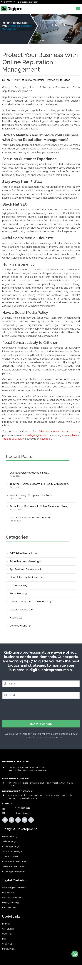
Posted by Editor (58, 79)
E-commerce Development (14, 861)
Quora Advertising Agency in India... (29, 472)
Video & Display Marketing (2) (26, 577)
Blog (4, 939)
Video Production (10, 856)
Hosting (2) (16, 617)
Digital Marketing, (34, 79)
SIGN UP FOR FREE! (41, 723)
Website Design (9, 841)
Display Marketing (10, 903)
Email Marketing (9, 908)
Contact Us (7, 944)
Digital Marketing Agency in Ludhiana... (31, 517)
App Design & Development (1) (27, 569)
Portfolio (6, 924)
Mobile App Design (10, 846)
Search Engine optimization (14, 888)
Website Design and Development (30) (31, 601)
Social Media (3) (18, 593)
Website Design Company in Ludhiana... (32, 495)
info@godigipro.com (29, 2)
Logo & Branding (9, 836)
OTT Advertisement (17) (23, 553)
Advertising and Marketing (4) (26, 561)
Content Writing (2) (20, 625)
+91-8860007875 (12, 438)
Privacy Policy (8, 949)
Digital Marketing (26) (21, 609)
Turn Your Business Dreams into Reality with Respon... (39, 483)
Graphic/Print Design (12, 851)
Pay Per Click (8, 893)
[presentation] (25, 709)
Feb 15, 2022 (11, 79)
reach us (72, 435)
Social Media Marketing (12, 898)
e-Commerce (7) (19, 585)
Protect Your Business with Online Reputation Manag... (40, 506)
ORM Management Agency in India (59, 431)
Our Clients (7, 934)
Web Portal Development (13, 866)
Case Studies (8, 929)
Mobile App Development (13, 871)
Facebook (45, 438)
